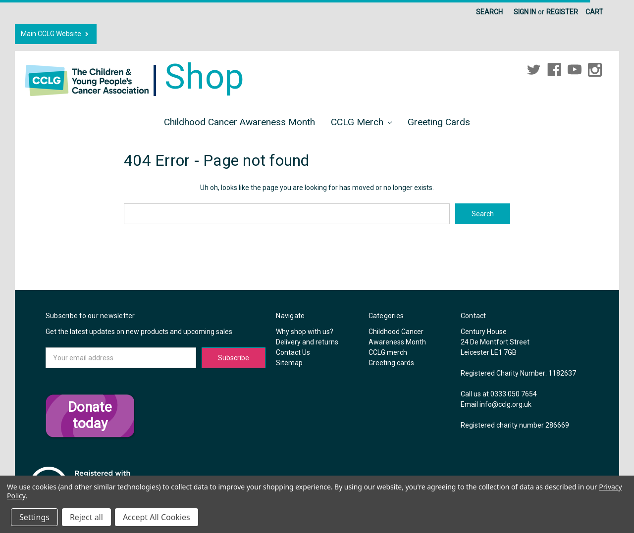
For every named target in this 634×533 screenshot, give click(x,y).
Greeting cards (439, 122)
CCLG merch (361, 122)
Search (489, 12)
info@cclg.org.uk (505, 404)
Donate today (90, 415)
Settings (34, 517)
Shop (134, 76)
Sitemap (289, 363)
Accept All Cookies (156, 517)
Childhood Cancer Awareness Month (239, 122)
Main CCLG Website (56, 34)
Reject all (86, 517)
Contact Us (293, 352)
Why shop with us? (304, 332)
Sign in (525, 12)
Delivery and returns (307, 342)
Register (562, 12)
